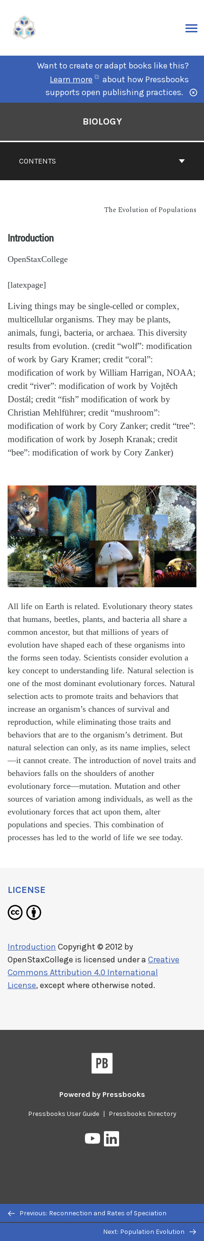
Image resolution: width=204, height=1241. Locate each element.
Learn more (74, 79)
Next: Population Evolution (149, 1232)
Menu (190, 29)
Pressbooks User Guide (63, 1114)
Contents (102, 160)
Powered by (102, 1094)
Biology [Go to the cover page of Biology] (102, 121)
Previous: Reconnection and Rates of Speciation (87, 1213)
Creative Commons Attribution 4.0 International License (93, 972)
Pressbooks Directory (142, 1114)
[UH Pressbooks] (25, 26)
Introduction (32, 946)
